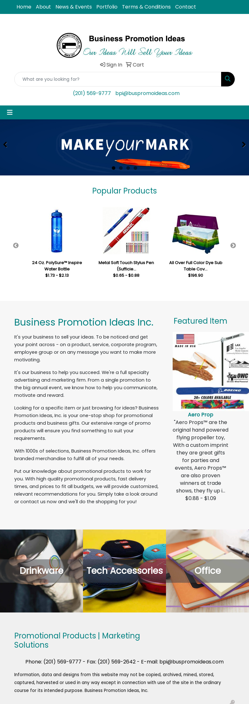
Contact (185, 6)
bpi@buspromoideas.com (147, 93)
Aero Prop (200, 414)
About (43, 6)
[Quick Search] (117, 79)
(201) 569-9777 (92, 93)
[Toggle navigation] (9, 112)
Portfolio (107, 6)
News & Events (73, 6)
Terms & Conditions (146, 6)
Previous (16, 246)
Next (233, 246)
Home (23, 6)
